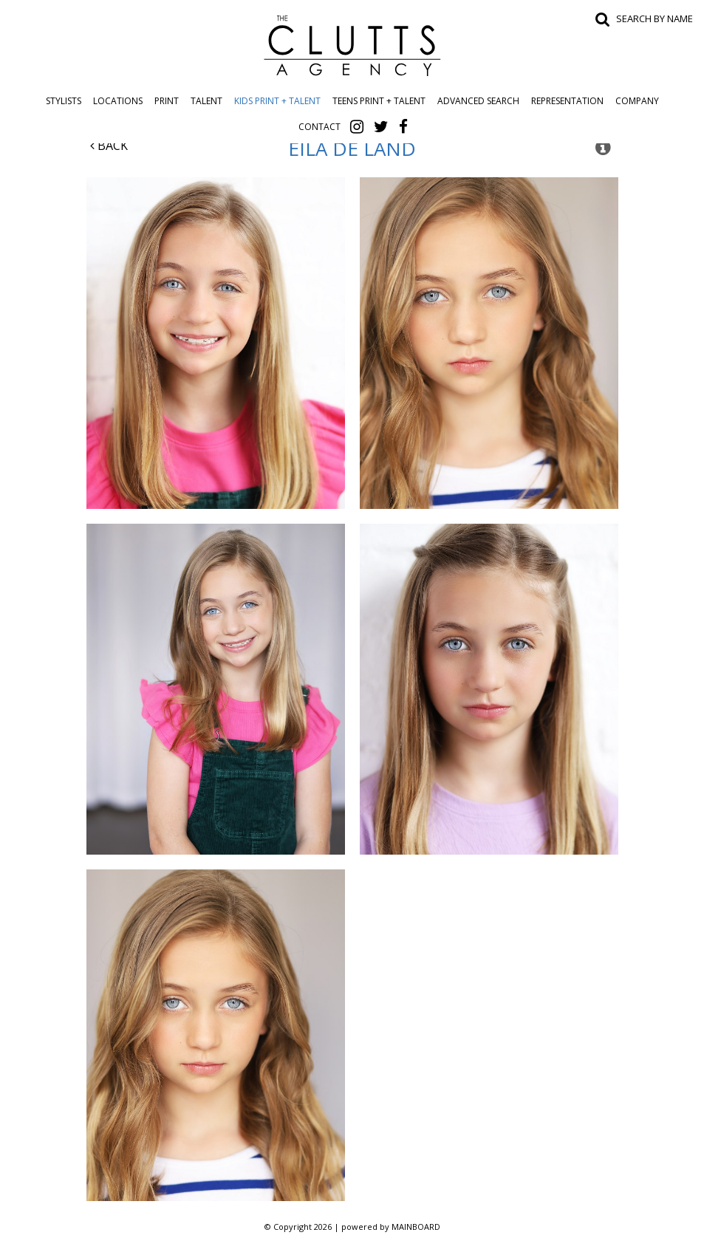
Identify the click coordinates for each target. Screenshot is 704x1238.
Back (109, 145)
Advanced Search (478, 101)
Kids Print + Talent (277, 101)
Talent (206, 101)
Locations (118, 101)
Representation (567, 101)
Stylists (63, 101)
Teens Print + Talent (379, 101)
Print (166, 101)
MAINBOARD (416, 1226)
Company (637, 101)
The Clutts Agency (352, 46)
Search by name (654, 18)
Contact (319, 126)
